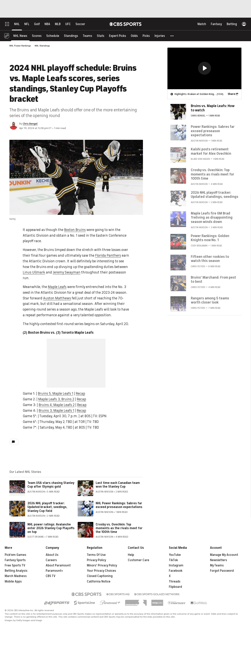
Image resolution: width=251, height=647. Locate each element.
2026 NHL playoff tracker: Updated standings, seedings (214, 194)
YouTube (175, 555)
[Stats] (101, 35)
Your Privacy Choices (101, 571)
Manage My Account (224, 555)
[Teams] (87, 35)
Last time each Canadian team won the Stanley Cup (118, 485)
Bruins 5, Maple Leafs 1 (55, 393)
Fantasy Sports (15, 560)
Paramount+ (54, 571)
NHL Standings (42, 45)
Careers (51, 560)
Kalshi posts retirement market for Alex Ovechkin (211, 151)
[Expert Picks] (117, 35)
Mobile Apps (13, 581)
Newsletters (218, 560)
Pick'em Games (15, 555)
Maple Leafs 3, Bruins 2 (56, 399)
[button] (172, 35)
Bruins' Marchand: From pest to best (213, 279)
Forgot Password (222, 571)
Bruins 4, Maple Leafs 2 (57, 405)
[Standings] (71, 35)
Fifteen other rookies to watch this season (210, 258)
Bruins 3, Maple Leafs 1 (56, 410)
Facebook (175, 571)
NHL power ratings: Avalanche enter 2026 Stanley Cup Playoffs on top (51, 528)
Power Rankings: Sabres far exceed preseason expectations (213, 130)
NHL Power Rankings (20, 45)
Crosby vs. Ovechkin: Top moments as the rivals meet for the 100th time (119, 528)
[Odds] (134, 35)
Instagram (176, 565)
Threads (174, 581)
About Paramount (58, 565)
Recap (80, 393)
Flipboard (175, 587)
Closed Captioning (100, 576)
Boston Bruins (75, 230)
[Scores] (37, 35)
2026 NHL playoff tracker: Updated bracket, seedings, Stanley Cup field (47, 507)
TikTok (173, 560)
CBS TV (50, 576)
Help (131, 555)
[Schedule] (53, 35)
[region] (204, 68)
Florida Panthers (108, 255)
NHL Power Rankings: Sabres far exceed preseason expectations (119, 505)
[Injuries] (159, 35)
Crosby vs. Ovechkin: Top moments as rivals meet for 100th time (212, 174)
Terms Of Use (96, 555)
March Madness (16, 576)
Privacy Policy (96, 560)
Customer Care (138, 560)
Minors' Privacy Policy (102, 565)
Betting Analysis (16, 571)
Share (231, 94)
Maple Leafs (57, 287)
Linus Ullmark (34, 272)
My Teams (217, 565)
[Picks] (146, 35)
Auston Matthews (57, 298)
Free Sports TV (15, 565)
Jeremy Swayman (66, 272)
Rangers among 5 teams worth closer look (210, 300)
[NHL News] (20, 35)
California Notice (98, 581)
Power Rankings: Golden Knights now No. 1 (210, 238)
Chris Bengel (30, 123)
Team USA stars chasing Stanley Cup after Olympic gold (50, 485)
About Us (52, 555)
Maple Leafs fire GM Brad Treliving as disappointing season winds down (212, 217)
